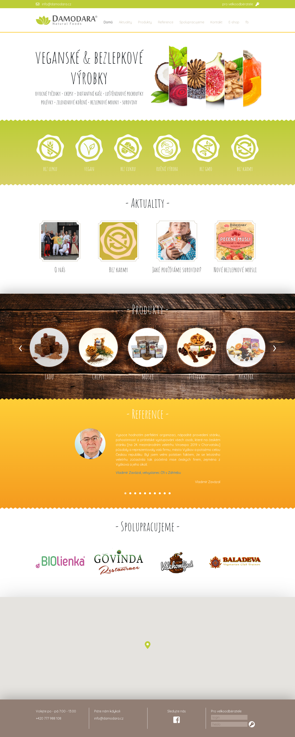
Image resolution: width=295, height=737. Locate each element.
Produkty (145, 22)
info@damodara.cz (56, 4)
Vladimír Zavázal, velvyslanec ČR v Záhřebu (148, 473)
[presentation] (20, 347)
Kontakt (216, 22)
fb (247, 22)
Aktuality (125, 22)
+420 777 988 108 (48, 718)
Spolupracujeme (191, 22)
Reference (165, 22)
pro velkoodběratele (237, 4)
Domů (108, 22)
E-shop (234, 22)
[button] (125, 493)
